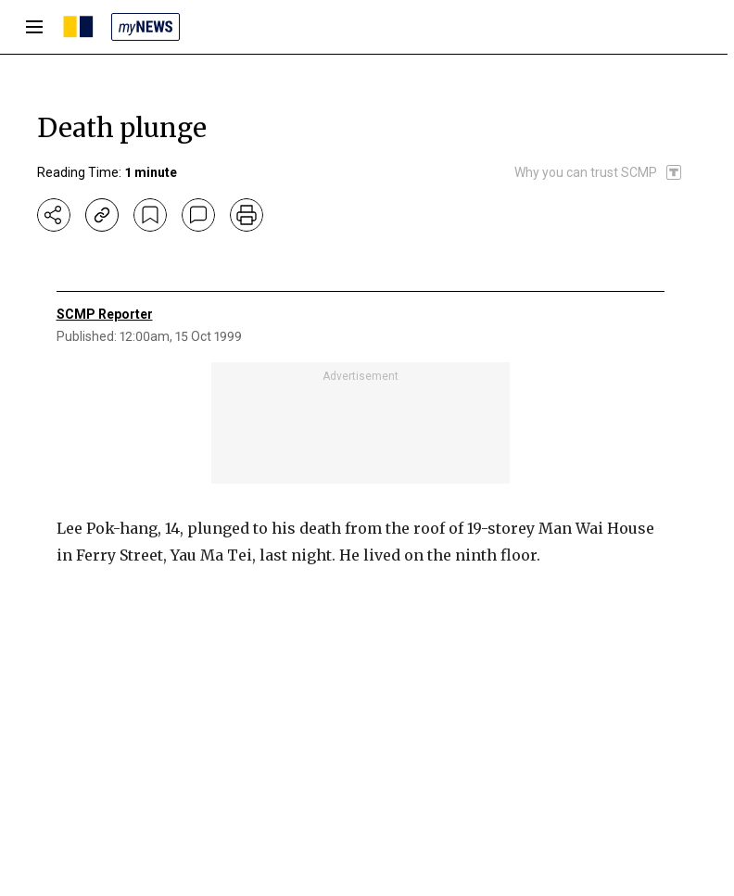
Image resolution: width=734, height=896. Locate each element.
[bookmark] (150, 215)
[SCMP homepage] (78, 27)
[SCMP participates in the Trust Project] (598, 172)
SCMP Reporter (105, 314)
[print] (246, 215)
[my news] (145, 27)
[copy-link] (102, 215)
